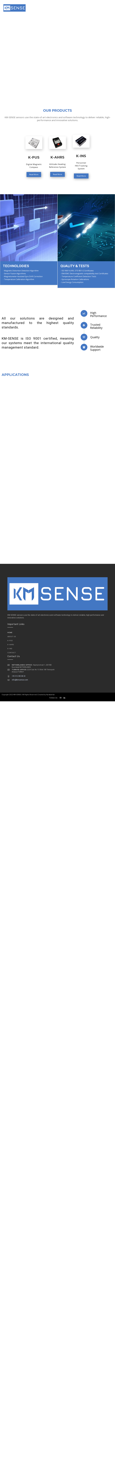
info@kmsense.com (20, 680)
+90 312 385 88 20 (18, 676)
